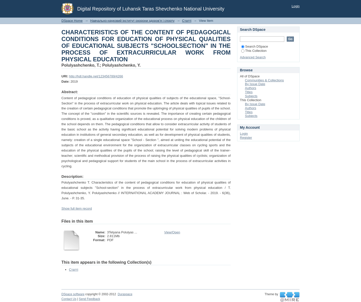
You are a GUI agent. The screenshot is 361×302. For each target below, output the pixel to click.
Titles (249, 92)
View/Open (172, 232)
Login (296, 6)
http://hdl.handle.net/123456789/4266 (96, 76)
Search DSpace (254, 46)
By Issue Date (255, 84)
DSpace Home (72, 21)
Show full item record (76, 208)
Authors (250, 88)
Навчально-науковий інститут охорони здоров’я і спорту (132, 21)
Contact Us (68, 299)
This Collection (253, 51)
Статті (186, 21)
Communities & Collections (264, 80)
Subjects (251, 96)
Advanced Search (253, 57)
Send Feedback (89, 299)
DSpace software (72, 294)
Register (246, 137)
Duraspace (125, 294)
